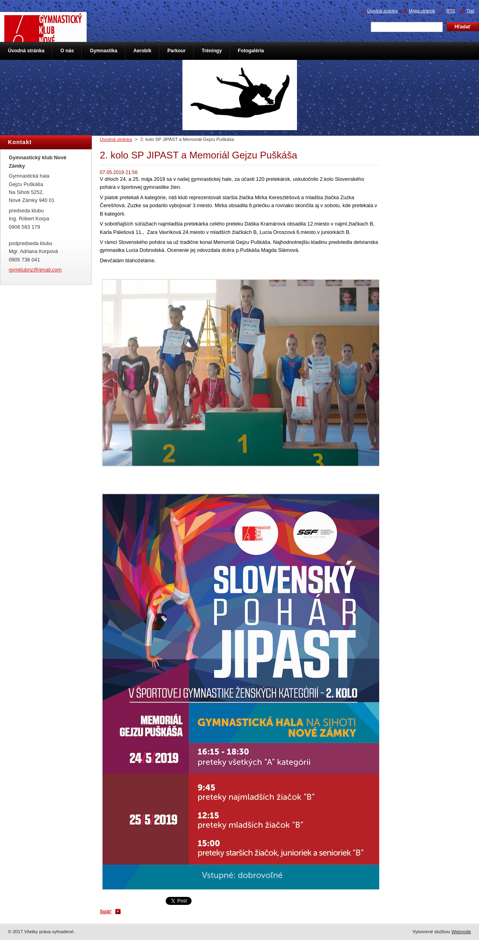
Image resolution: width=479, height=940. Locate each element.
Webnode (461, 931)
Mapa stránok (422, 10)
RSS (450, 10)
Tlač (470, 10)
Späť (106, 911)
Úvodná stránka (116, 139)
